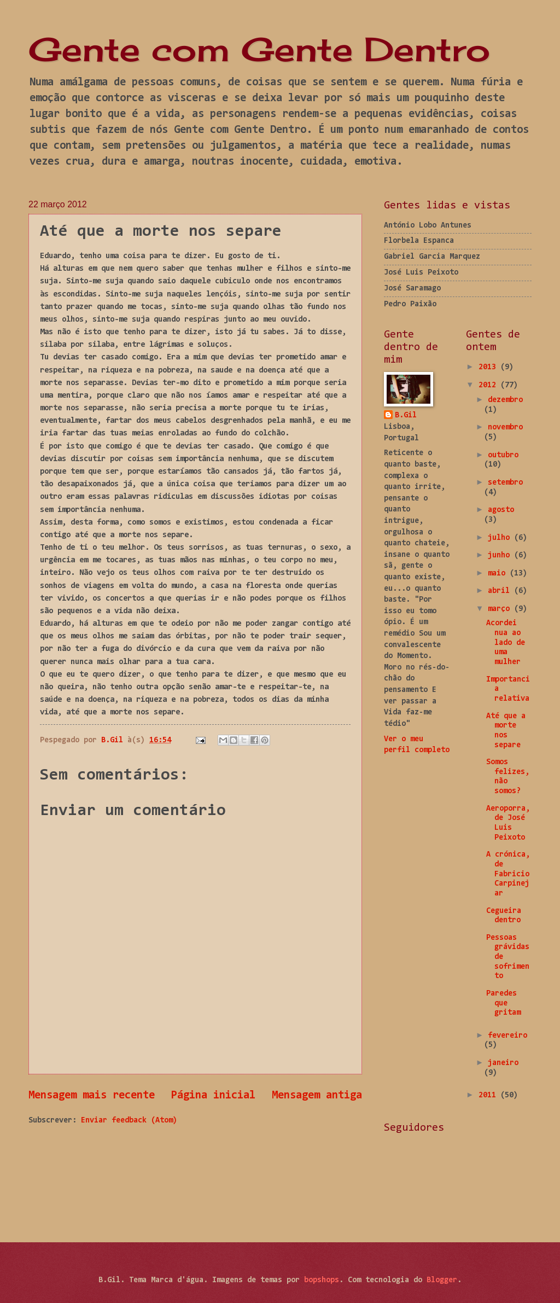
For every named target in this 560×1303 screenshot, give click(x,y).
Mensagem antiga (317, 1095)
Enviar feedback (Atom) (129, 1120)
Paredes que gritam (503, 1003)
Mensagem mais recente (91, 1095)
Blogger (442, 1280)
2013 (489, 367)
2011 (489, 1095)
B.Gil (406, 415)
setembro (505, 483)
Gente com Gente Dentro (259, 49)
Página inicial (213, 1095)
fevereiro (507, 1036)
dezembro (505, 400)
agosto (501, 510)
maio (499, 573)
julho (501, 538)
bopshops (321, 1280)
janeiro (503, 1063)
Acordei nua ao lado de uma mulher (505, 642)
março (501, 609)
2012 (489, 385)
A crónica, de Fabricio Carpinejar (508, 874)
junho (501, 555)
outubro (503, 455)
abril (501, 591)
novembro (505, 427)
